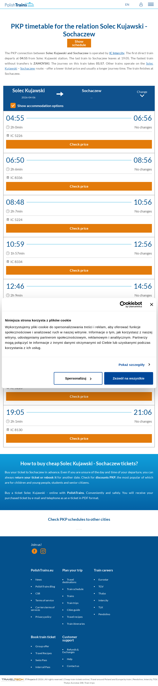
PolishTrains (75, 493)
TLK (100, 607)
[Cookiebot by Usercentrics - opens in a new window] (123, 304)
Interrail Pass (42, 667)
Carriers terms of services (43, 608)
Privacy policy (43, 616)
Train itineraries (76, 623)
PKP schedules (72, 519)
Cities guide (73, 609)
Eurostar (103, 579)
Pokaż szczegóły (132, 364)
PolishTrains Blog (45, 586)
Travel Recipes (43, 653)
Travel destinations (69, 581)
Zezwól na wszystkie (129, 378)
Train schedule (75, 589)
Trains (70, 596)
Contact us (73, 666)
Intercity (103, 600)
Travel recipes (75, 616)
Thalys (102, 593)
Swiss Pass (41, 660)
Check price (79, 144)
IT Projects (30, 679)
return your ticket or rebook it (36, 477)
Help (69, 659)
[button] (127, 4)
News (38, 579)
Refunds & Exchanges (70, 651)
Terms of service (44, 600)
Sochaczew (27, 68)
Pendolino (104, 614)
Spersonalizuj (78, 378)
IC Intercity (117, 53)
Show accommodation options (40, 105)
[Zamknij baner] (151, 304)
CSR (37, 593)
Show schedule (79, 43)
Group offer (42, 646)
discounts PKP (106, 477)
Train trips (72, 603)
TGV (100, 586)
